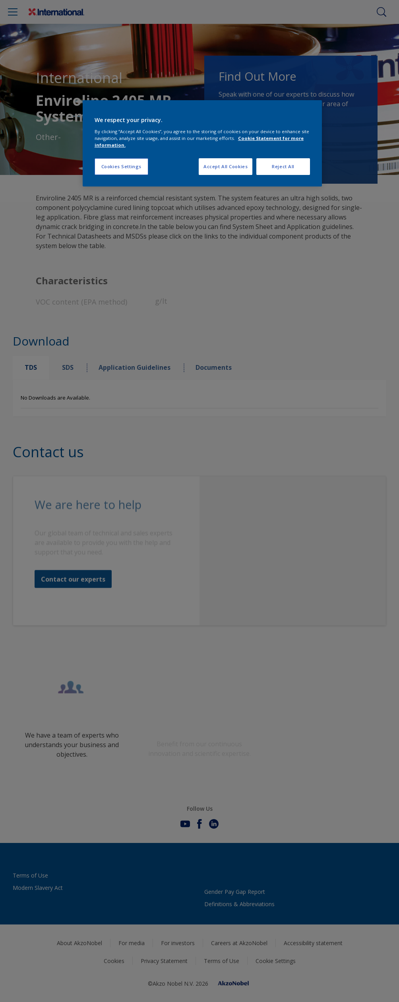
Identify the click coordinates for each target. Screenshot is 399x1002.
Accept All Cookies (225, 166)
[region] (202, 143)
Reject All (283, 166)
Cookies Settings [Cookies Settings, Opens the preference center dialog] (121, 166)
